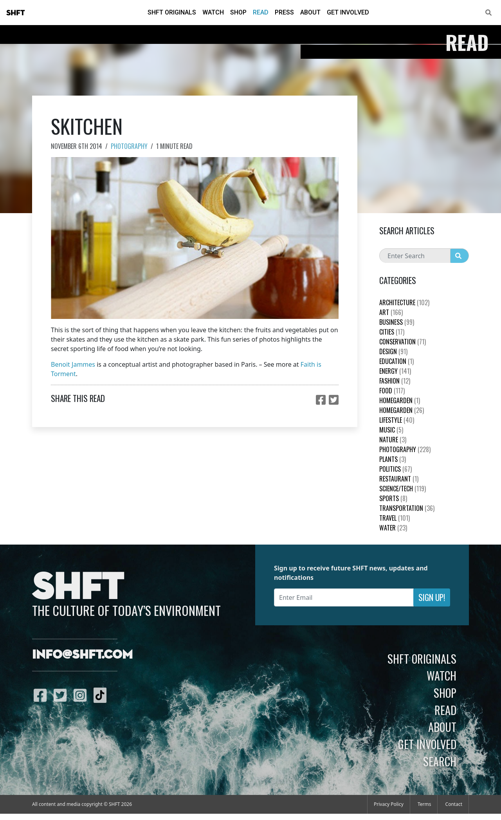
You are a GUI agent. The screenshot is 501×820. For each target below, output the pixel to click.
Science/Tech (402, 488)
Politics (395, 469)
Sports (393, 498)
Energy (395, 371)
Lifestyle (396, 420)
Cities (391, 332)
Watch (213, 12)
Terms (424, 804)
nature (392, 439)
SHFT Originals (172, 12)
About (310, 12)
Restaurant (398, 478)
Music (391, 429)
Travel (394, 518)
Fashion (394, 381)
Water (393, 527)
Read (261, 12)
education (396, 361)
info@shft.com (82, 655)
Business (396, 322)
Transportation (406, 508)
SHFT (15, 13)
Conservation (402, 341)
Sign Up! (431, 597)
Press (284, 12)
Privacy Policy (389, 804)
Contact (453, 804)
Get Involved (348, 12)
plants (392, 459)
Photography (129, 146)
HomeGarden (399, 400)
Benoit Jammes (73, 364)
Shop (238, 12)
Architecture (404, 302)
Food (392, 390)
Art (391, 312)
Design (393, 351)
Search (439, 761)
